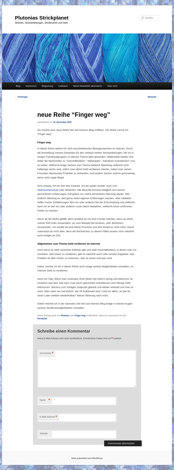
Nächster (153, 97)
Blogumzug (47, 86)
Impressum (31, 86)
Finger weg (80, 315)
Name (45, 400)
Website (44, 433)
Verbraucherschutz (48, 189)
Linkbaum (63, 86)
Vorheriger (21, 97)
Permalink (42, 318)
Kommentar (46, 353)
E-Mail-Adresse (48, 416)
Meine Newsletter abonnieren (87, 86)
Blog (18, 86)
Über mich (112, 86)
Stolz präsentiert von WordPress (87, 458)
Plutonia (65, 315)
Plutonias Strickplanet (41, 18)
